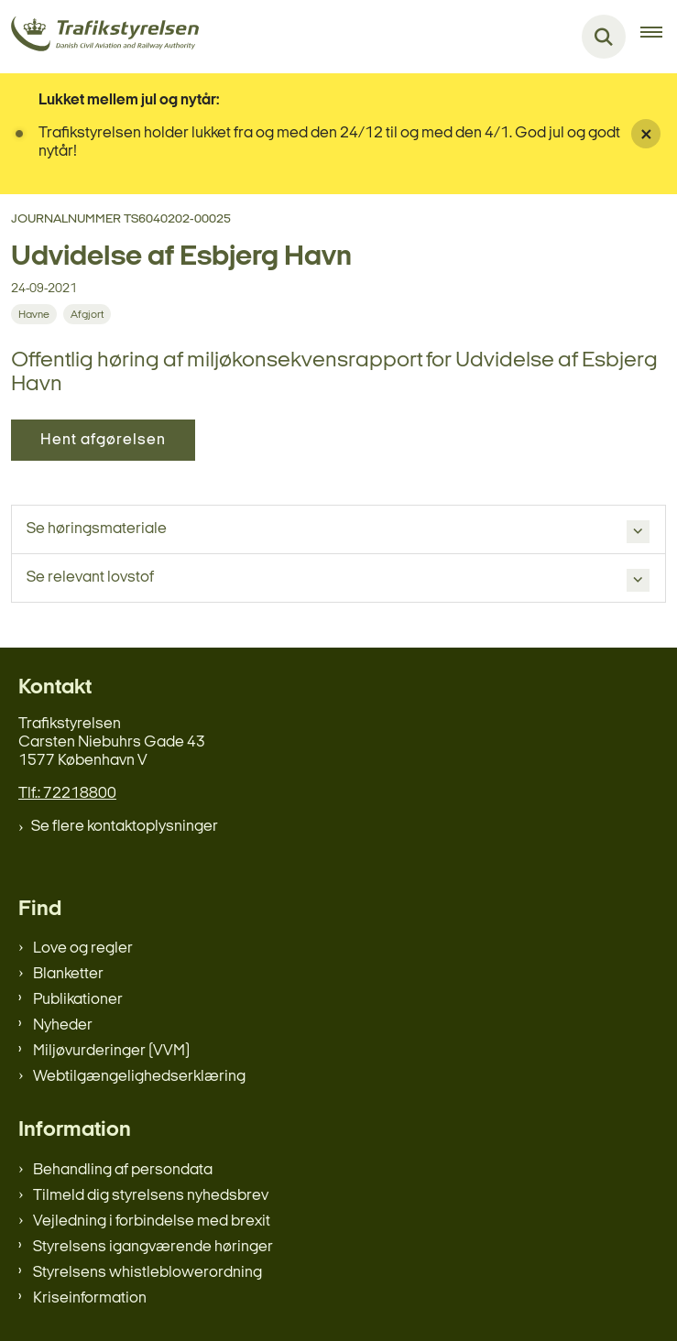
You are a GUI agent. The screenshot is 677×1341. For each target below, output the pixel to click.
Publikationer (78, 1000)
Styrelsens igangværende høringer (153, 1247)
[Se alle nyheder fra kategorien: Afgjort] (87, 314)
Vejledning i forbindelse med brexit (151, 1221)
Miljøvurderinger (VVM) (111, 1051)
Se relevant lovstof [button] (90, 577)
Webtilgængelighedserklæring (139, 1077)
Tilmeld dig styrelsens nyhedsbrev (150, 1196)
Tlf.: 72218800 (67, 793)
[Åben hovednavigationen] (658, 36)
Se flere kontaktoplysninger (124, 826)
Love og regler (83, 948)
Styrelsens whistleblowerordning (147, 1273)
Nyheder (63, 1025)
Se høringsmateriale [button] (97, 529)
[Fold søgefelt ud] (604, 37)
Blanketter (68, 974)
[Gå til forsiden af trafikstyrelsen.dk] (99, 37)
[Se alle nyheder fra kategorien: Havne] (34, 314)
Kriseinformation (90, 1298)
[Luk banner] (646, 133)
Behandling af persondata (123, 1170)
